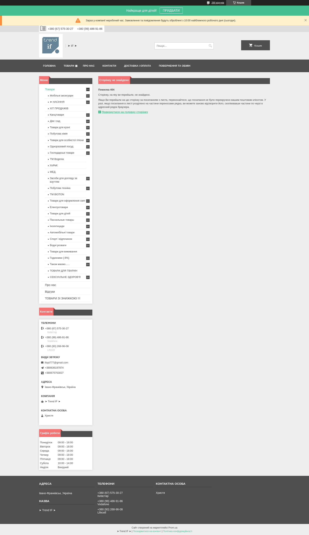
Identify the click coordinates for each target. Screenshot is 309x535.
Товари (69, 65)
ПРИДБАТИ (171, 10)
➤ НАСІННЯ (57, 101)
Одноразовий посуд (61, 146)
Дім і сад (55, 121)
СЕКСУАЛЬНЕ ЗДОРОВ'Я (65, 276)
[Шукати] (210, 45)
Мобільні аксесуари (61, 95)
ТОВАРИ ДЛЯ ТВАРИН (63, 270)
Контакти (109, 65)
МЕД (52, 171)
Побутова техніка (60, 188)
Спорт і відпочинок (61, 238)
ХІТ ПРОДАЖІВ (59, 108)
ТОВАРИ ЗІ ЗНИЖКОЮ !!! (62, 298)
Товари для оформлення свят (67, 200)
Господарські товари (62, 152)
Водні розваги (58, 245)
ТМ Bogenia (57, 159)
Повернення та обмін (174, 65)
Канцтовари (57, 114)
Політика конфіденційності (177, 531)
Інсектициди (57, 226)
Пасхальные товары (62, 219)
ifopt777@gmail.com (56, 362)
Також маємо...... (60, 264)
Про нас (89, 65)
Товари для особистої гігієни (67, 140)
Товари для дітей (60, 213)
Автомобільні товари (62, 232)
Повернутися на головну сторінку (125, 112)
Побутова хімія (58, 133)
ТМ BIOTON (57, 194)
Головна (49, 65)
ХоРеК (54, 165)
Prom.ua (173, 527)
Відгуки (50, 291)
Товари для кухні (60, 127)
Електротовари (59, 207)
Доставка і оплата (137, 65)
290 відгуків (218, 2)
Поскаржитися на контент (147, 531)
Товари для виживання (63, 251)
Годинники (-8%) (59, 257)
